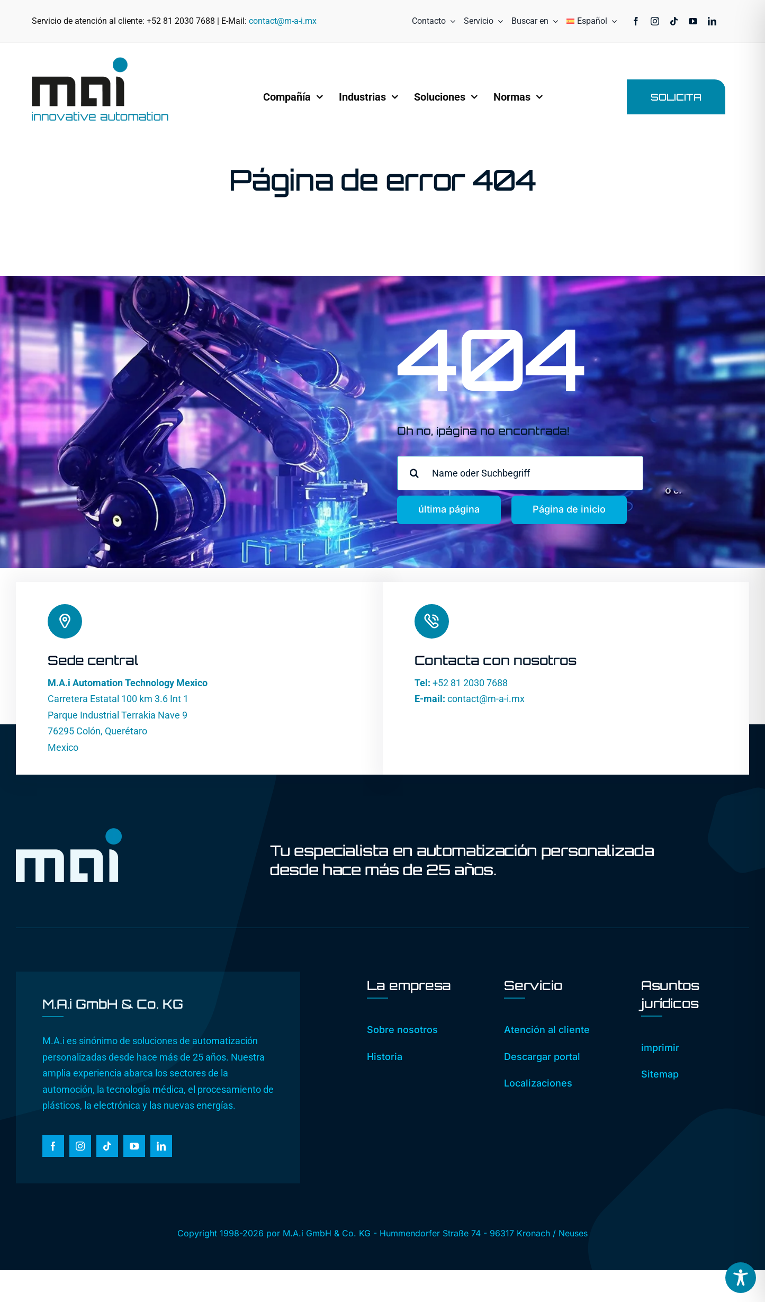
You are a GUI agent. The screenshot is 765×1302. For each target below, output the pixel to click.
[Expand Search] (553, 21)
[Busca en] (414, 473)
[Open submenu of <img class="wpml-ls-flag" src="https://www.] (612, 21)
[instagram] (655, 21)
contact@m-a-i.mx (283, 21)
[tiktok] (674, 21)
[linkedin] (712, 21)
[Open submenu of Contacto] (450, 21)
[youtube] (693, 21)
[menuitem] (586, 21)
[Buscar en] (529, 21)
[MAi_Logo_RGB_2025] (100, 61)
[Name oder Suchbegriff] (520, 473)
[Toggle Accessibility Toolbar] (740, 1277)
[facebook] (636, 21)
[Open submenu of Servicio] (498, 21)
